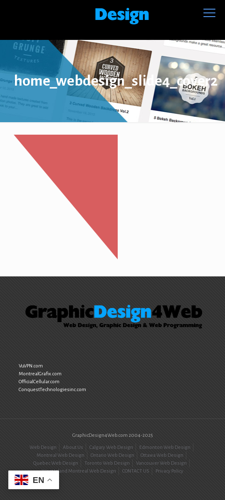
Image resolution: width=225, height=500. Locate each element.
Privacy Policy (169, 471)
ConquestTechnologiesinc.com (52, 389)
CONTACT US (135, 471)
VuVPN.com (31, 366)
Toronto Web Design (107, 463)
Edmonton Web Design (164, 447)
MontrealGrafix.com (40, 374)
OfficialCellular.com (39, 381)
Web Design (43, 447)
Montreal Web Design (60, 455)
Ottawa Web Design (162, 455)
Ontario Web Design (112, 455)
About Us (73, 447)
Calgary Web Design (111, 447)
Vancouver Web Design (161, 463)
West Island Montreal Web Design (79, 471)
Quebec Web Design (55, 463)
